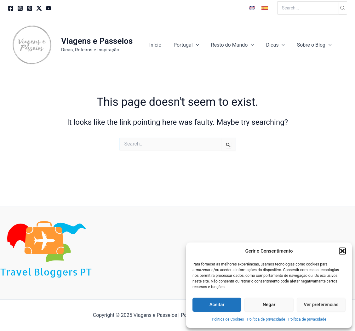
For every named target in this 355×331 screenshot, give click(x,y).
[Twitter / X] (39, 8)
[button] (342, 251)
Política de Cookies (228, 319)
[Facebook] (11, 8)
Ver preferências (321, 304)
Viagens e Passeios (97, 41)
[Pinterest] (29, 8)
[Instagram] (20, 8)
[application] (203, 45)
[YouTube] (48, 8)
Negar (269, 304)
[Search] (343, 8)
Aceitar (217, 304)
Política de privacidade (266, 319)
